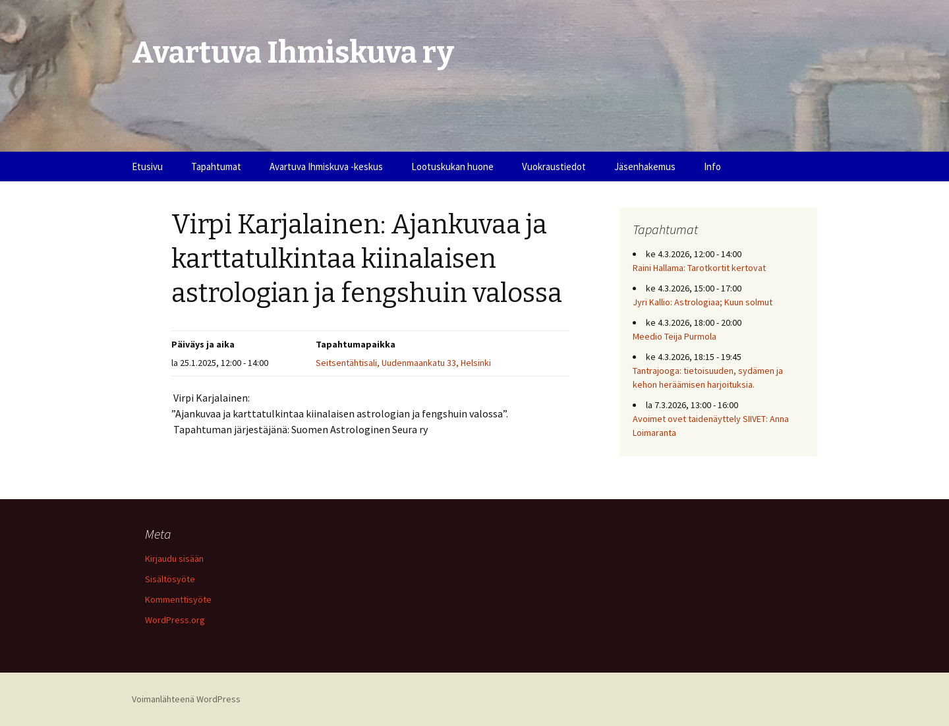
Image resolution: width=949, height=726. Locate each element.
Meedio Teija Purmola (674, 336)
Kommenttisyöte (178, 599)
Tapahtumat (216, 166)
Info (712, 166)
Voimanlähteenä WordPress (186, 699)
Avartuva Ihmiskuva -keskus (326, 166)
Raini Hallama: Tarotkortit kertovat (699, 268)
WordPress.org (175, 620)
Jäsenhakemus (645, 166)
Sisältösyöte (170, 579)
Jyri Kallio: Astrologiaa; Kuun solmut (702, 302)
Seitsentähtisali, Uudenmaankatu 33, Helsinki (403, 363)
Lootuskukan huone (452, 166)
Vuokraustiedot (554, 166)
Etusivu (147, 166)
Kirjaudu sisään (174, 558)
